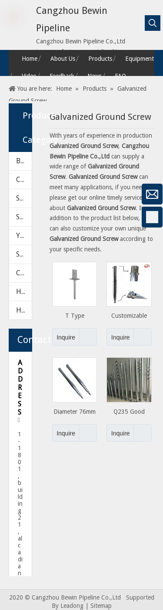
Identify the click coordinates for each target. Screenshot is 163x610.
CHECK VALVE (24, 179)
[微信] (10, 194)
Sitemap (101, 605)
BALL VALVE (24, 161)
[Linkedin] (10, 263)
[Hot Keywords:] (152, 23)
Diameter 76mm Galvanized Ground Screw (74, 411)
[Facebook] (10, 217)
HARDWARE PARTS (24, 310)
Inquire (63, 337)
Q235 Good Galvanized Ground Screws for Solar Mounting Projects (129, 411)
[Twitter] (10, 286)
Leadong (71, 605)
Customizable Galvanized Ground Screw (129, 316)
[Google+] (10, 240)
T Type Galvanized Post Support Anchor (74, 316)
